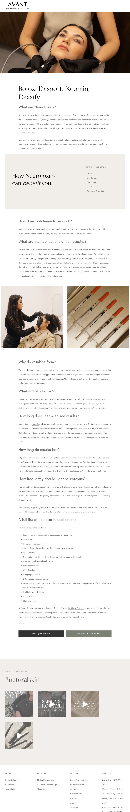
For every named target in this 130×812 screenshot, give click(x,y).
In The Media (10, 753)
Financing (74, 776)
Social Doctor (92, 794)
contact (46, 616)
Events (72, 771)
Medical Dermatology (46, 749)
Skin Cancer (42, 758)
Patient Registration (78, 753)
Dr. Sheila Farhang (76, 608)
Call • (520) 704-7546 (41, 634)
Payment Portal (76, 762)
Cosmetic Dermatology (47, 753)
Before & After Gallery (79, 749)
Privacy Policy (10, 758)
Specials (73, 767)
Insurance (74, 758)
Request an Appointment (89, 634)
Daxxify (60, 119)
